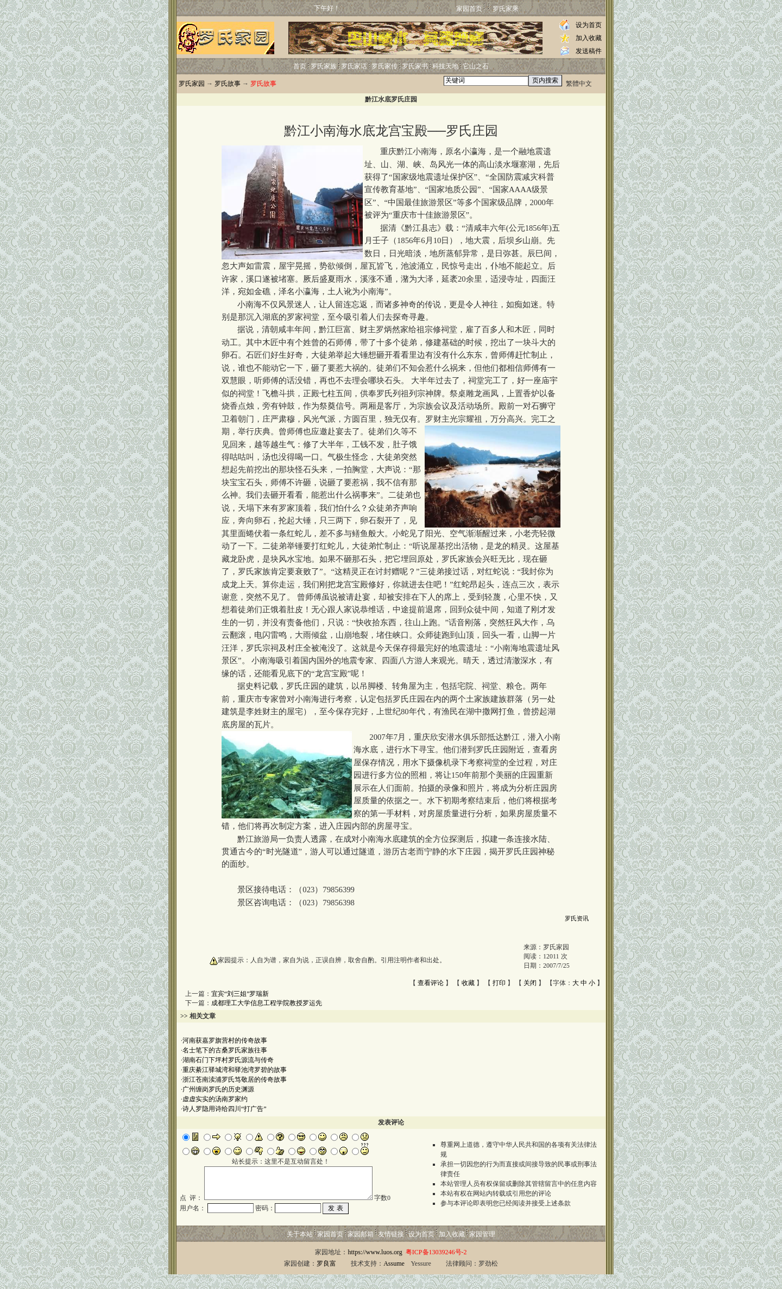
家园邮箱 (361, 1249)
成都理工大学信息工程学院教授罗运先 (266, 1003)
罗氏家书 (415, 66)
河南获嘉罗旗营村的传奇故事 (224, 1040)
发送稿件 (589, 51)
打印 (499, 983)
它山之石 (476, 66)
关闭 (530, 983)
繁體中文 (579, 83)
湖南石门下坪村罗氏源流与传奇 (228, 1060)
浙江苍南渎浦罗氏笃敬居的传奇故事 (234, 1079)
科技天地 (445, 66)
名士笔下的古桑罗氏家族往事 (224, 1050)
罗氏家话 (354, 66)
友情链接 (391, 1249)
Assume (394, 1278)
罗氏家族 (324, 66)
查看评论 (431, 983)
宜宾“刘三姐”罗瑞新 (240, 994)
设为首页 (589, 25)
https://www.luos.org (375, 1267)
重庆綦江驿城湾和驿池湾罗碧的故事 (234, 1070)
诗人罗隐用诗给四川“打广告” (224, 1109)
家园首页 (469, 8)
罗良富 (326, 1278)
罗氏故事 (228, 83)
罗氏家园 (192, 83)
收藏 (468, 983)
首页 (299, 66)
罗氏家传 (384, 66)
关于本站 (300, 1249)
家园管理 (482, 1249)
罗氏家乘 (506, 8)
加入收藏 (589, 38)
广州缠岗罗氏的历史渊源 (218, 1089)
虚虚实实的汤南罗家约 (215, 1099)
